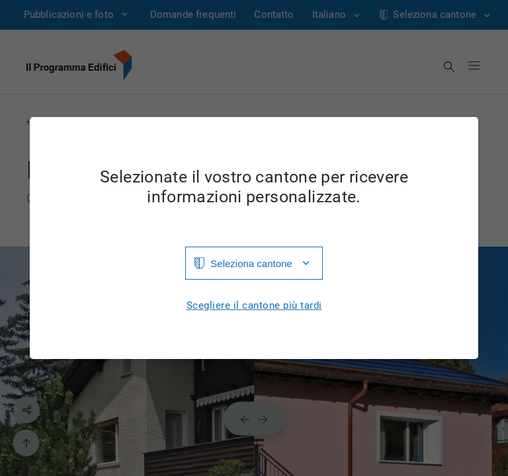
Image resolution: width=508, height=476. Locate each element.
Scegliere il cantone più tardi (254, 306)
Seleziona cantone (251, 263)
